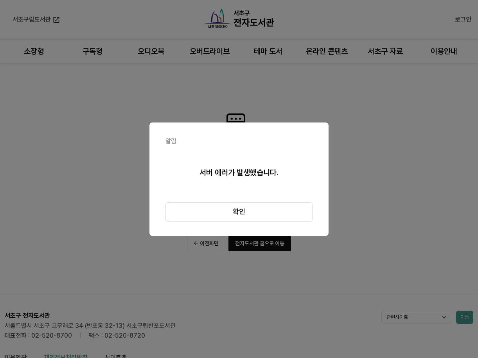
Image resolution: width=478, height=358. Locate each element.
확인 (239, 211)
